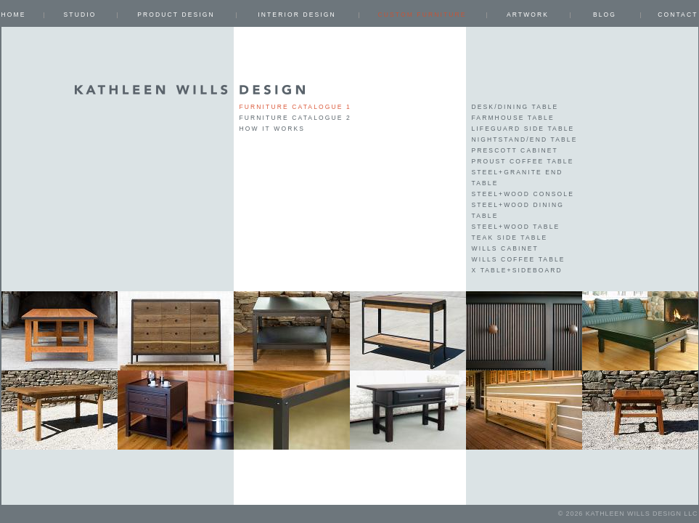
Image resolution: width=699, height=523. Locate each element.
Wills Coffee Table (518, 259)
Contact (678, 14)
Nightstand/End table (525, 139)
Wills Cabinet (505, 248)
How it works (273, 128)
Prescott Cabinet (515, 150)
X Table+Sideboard (517, 270)
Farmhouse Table (513, 117)
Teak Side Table (510, 237)
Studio (80, 14)
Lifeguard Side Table (523, 128)
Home (13, 14)
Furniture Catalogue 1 (295, 106)
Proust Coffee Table (523, 161)
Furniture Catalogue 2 (295, 117)
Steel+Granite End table (517, 178)
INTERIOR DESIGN (296, 14)
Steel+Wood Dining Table (518, 210)
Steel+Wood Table (516, 226)
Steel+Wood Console (523, 194)
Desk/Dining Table (515, 106)
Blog (604, 14)
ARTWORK (528, 14)
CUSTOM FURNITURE (421, 14)
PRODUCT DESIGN (176, 14)
